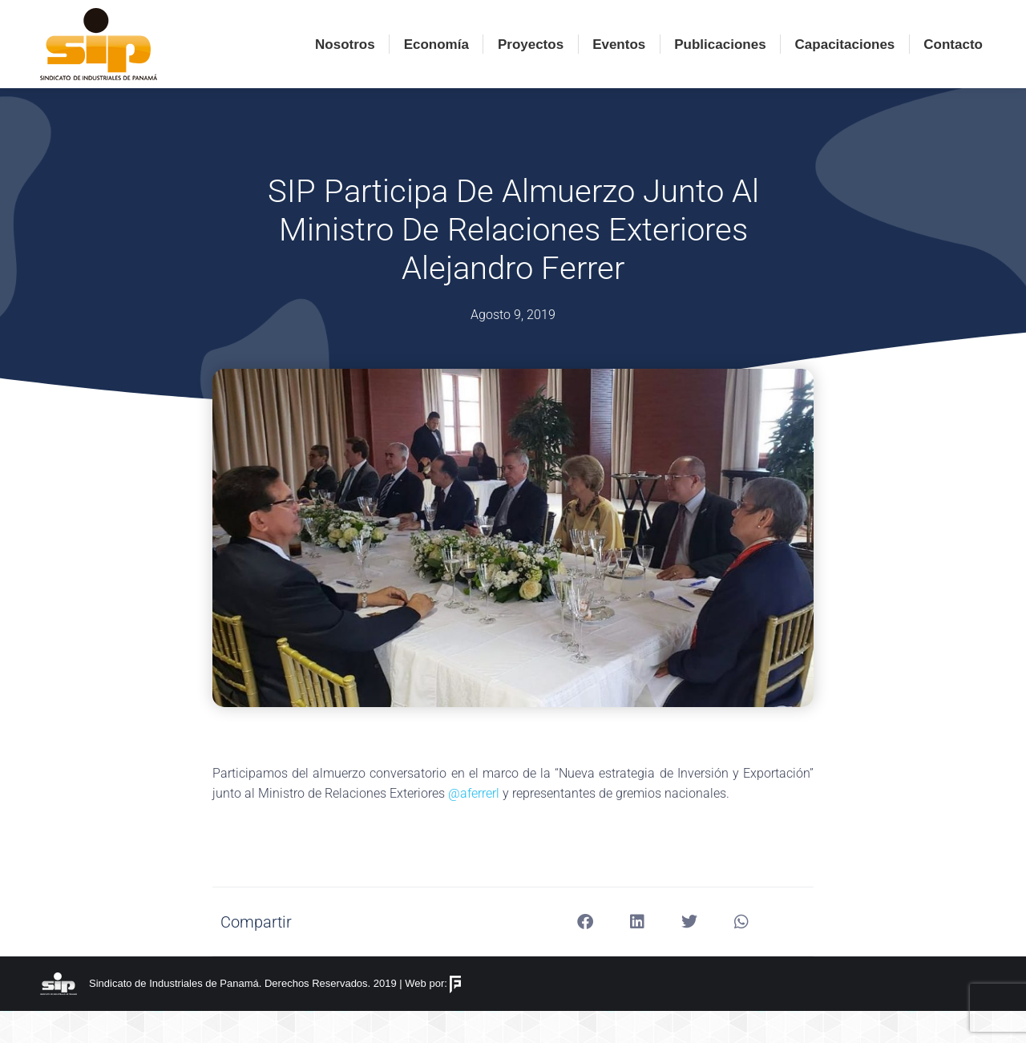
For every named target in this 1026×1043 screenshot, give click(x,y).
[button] (586, 954)
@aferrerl (473, 825)
